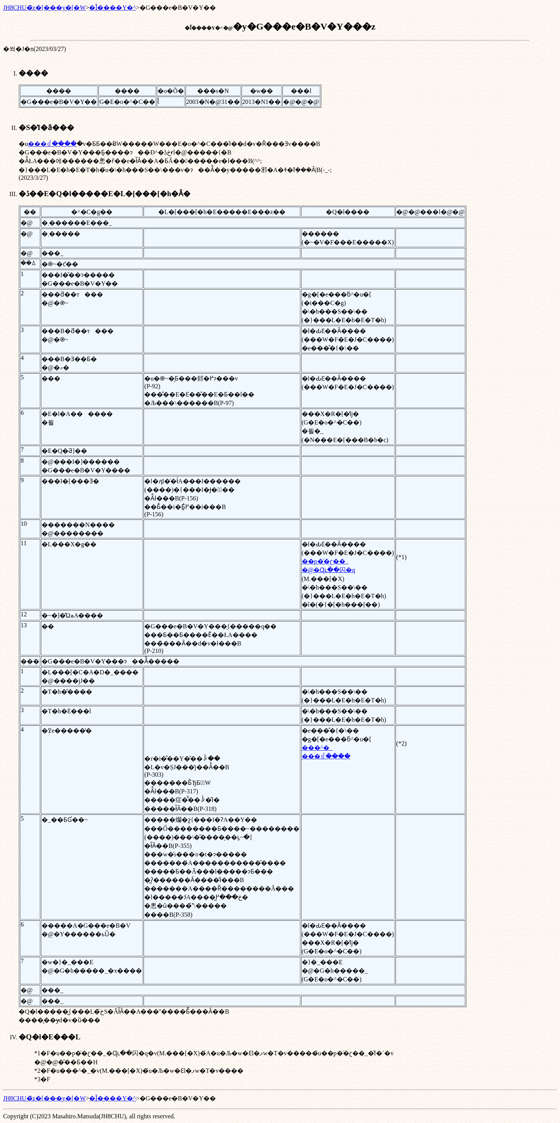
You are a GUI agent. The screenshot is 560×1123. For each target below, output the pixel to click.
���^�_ (317, 747)
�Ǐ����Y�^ (112, 7)
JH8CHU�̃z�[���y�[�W (44, 7)
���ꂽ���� (52, 143)
